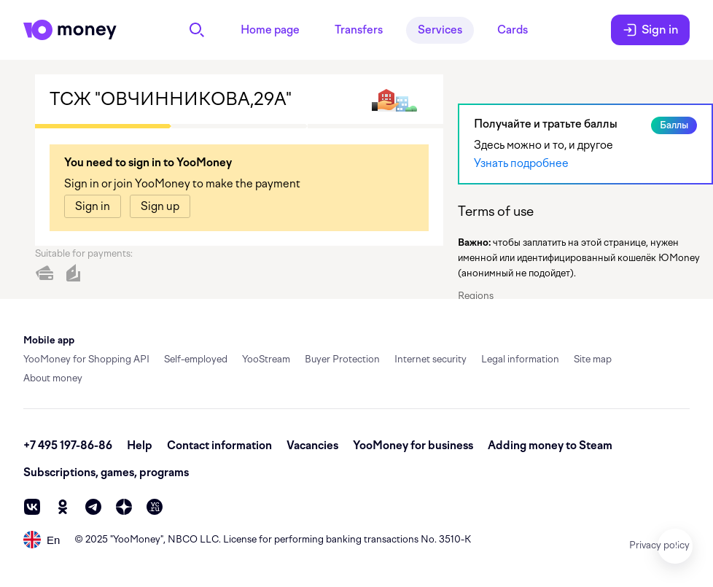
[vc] (154, 507)
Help (139, 445)
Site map (593, 359)
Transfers (359, 29)
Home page (270, 29)
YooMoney (136, 539)
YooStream (266, 359)
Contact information (219, 445)
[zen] (124, 507)
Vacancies (312, 445)
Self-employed (195, 359)
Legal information (520, 359)
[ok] (62, 507)
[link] (92, 206)
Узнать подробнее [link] (521, 163)
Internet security (430, 359)
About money (52, 378)
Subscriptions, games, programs (106, 472)
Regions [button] (476, 295)
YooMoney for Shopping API (86, 359)
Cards (512, 29)
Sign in (650, 30)
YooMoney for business (413, 445)
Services (440, 29)
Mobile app (48, 340)
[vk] (32, 507)
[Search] (197, 30)
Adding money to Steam (550, 445)
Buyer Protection (342, 359)
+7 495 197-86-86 (67, 445)
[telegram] (93, 507)
